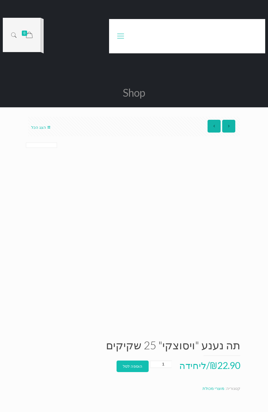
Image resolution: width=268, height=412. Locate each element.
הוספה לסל (132, 366)
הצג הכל (41, 127)
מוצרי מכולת (213, 388)
